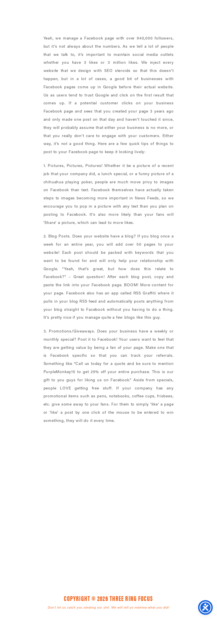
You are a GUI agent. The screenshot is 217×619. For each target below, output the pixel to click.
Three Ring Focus (108, 491)
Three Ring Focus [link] (19, 16)
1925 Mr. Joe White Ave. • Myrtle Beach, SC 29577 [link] (95, 516)
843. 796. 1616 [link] (148, 516)
